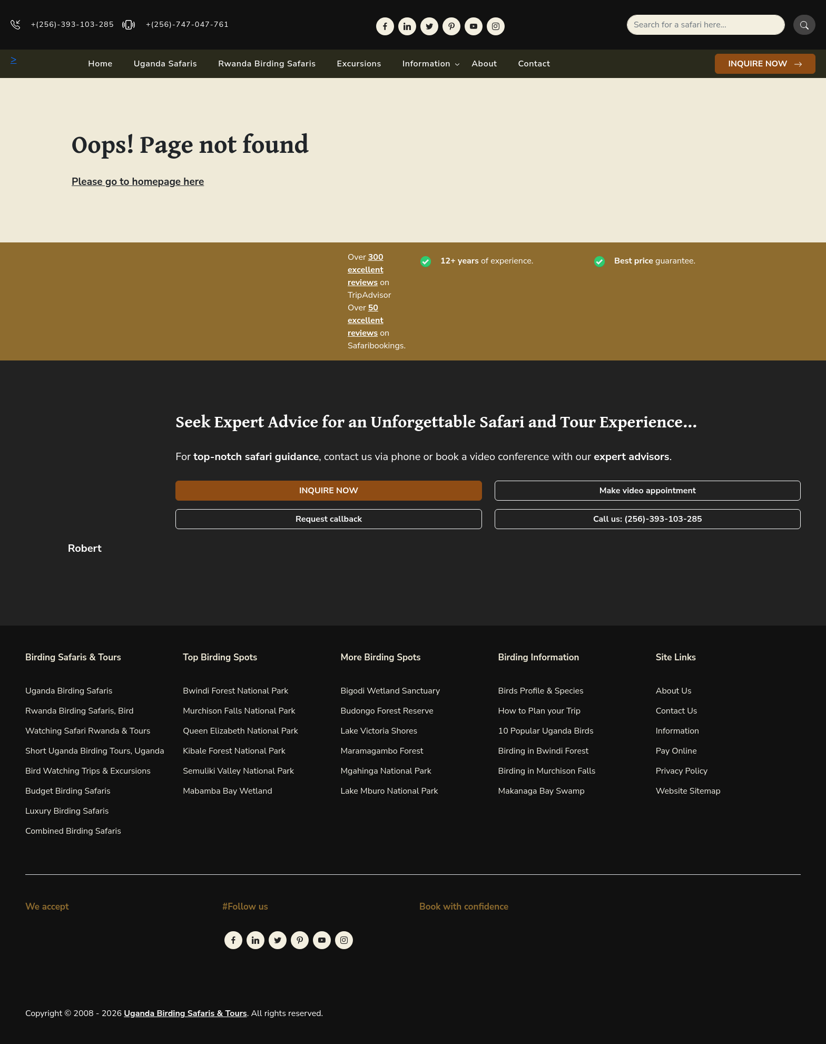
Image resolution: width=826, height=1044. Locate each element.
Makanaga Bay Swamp (541, 791)
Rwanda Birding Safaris (267, 64)
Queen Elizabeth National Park (240, 731)
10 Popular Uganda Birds (546, 731)
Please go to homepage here (138, 182)
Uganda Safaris (165, 64)
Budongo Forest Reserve (386, 711)
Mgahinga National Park (385, 771)
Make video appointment (647, 490)
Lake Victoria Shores (378, 731)
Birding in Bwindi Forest (543, 751)
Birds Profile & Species (541, 691)
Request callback (329, 519)
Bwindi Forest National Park (235, 691)
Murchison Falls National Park (239, 711)
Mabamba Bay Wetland (227, 791)
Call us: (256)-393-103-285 (647, 519)
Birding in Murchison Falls (547, 771)
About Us (674, 691)
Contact (534, 64)
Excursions (359, 64)
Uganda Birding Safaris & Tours (185, 1013)
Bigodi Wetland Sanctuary (390, 691)
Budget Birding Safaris (68, 791)
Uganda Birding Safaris (68, 691)
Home (100, 64)
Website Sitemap (688, 791)
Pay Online (676, 751)
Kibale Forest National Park (234, 751)
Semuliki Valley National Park (238, 771)
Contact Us (676, 711)
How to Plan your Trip (539, 711)
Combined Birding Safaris (73, 831)
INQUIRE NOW (765, 64)
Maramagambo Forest (381, 751)
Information (426, 64)
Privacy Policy (682, 771)
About (484, 64)
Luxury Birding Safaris (67, 811)
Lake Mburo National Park (389, 791)
